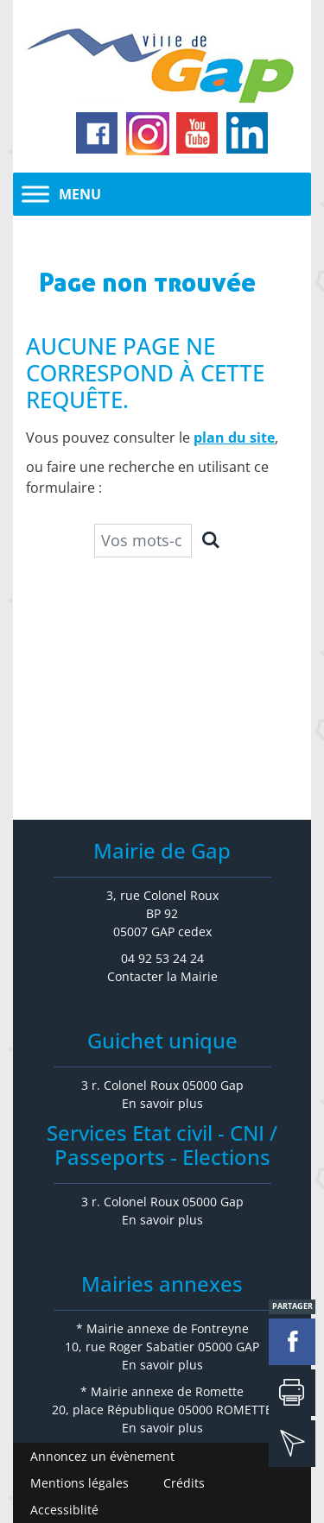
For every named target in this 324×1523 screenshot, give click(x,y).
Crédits (184, 1483)
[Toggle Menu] (35, 194)
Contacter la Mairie (162, 976)
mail (292, 1444)
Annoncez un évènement (102, 1456)
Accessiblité (64, 1509)
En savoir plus (162, 1103)
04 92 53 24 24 (162, 958)
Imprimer (292, 1393)
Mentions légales (79, 1483)
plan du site (234, 437)
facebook (292, 1342)
